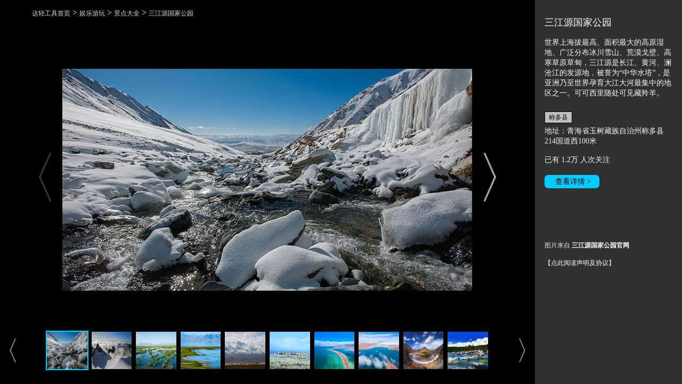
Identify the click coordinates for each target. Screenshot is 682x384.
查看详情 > (573, 182)
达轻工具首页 (51, 13)
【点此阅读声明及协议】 (580, 263)
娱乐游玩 (92, 13)
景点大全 (127, 13)
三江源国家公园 (171, 13)
